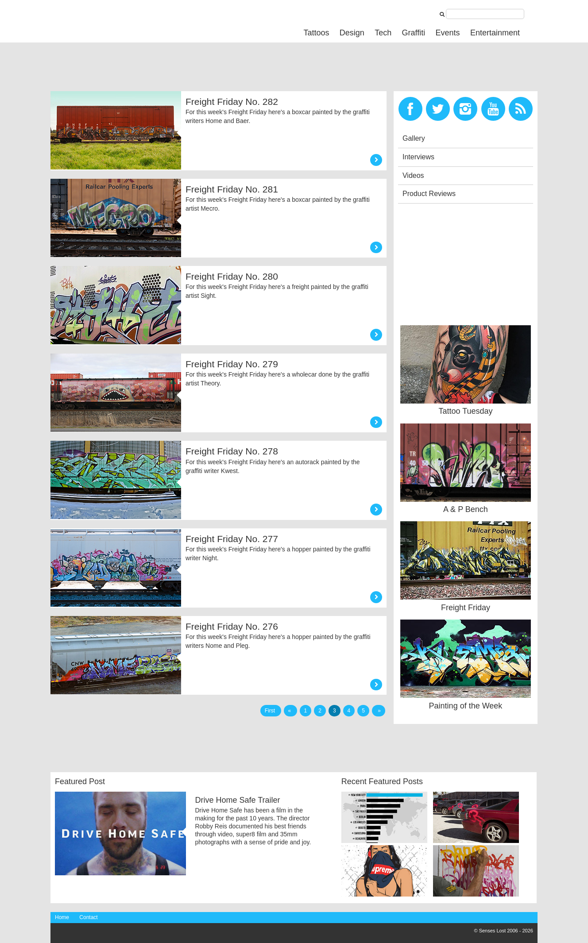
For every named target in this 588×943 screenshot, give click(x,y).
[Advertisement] (211, 69)
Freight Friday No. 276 (232, 626)
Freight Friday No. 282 (232, 101)
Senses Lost (116, 20)
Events (448, 32)
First (271, 711)
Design (352, 32)
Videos (413, 175)
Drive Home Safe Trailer (237, 800)
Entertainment (495, 32)
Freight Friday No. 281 (232, 189)
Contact (88, 917)
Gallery (413, 138)
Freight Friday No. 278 (232, 451)
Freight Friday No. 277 (232, 539)
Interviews (418, 157)
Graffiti (414, 32)
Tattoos (316, 32)
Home (62, 917)
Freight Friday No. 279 (232, 364)
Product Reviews (429, 193)
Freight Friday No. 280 (232, 276)
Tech (383, 32)
